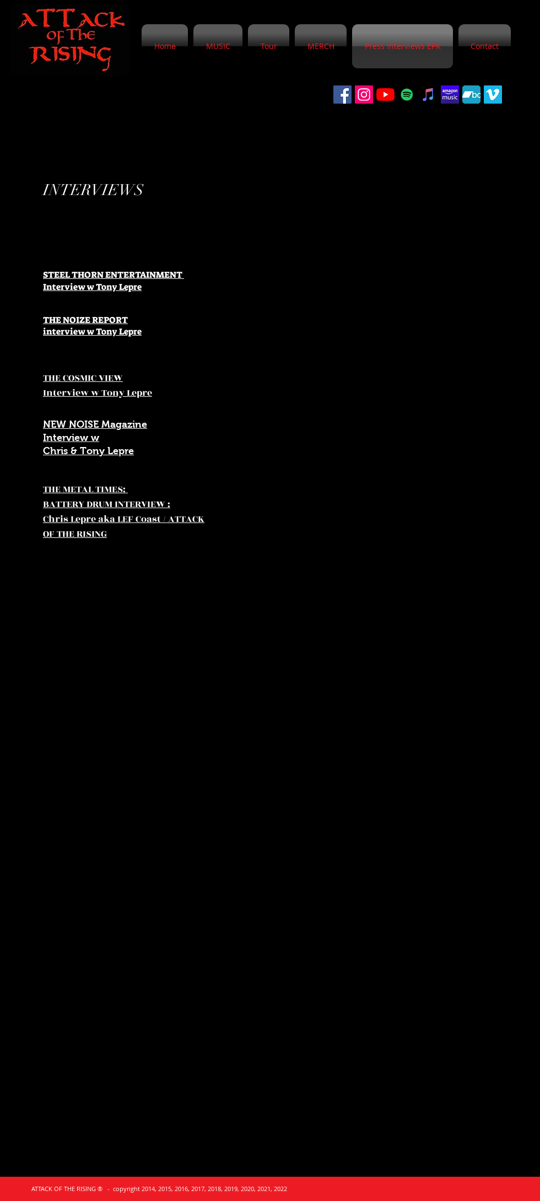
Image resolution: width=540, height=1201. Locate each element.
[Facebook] (342, 94)
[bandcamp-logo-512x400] (471, 94)
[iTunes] (428, 94)
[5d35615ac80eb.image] (450, 94)
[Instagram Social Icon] (364, 94)
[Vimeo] (493, 94)
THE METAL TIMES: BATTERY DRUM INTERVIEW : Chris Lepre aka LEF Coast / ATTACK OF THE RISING (123, 511)
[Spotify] (407, 94)
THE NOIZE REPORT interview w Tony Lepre (92, 326)
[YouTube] (385, 94)
